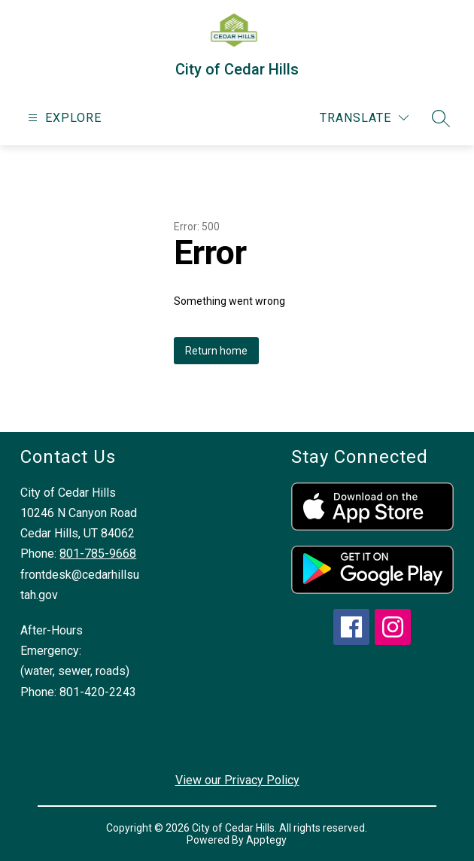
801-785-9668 (97, 553)
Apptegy (266, 840)
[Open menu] (63, 117)
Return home (216, 351)
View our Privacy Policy (237, 780)
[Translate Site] (364, 117)
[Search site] (441, 118)
